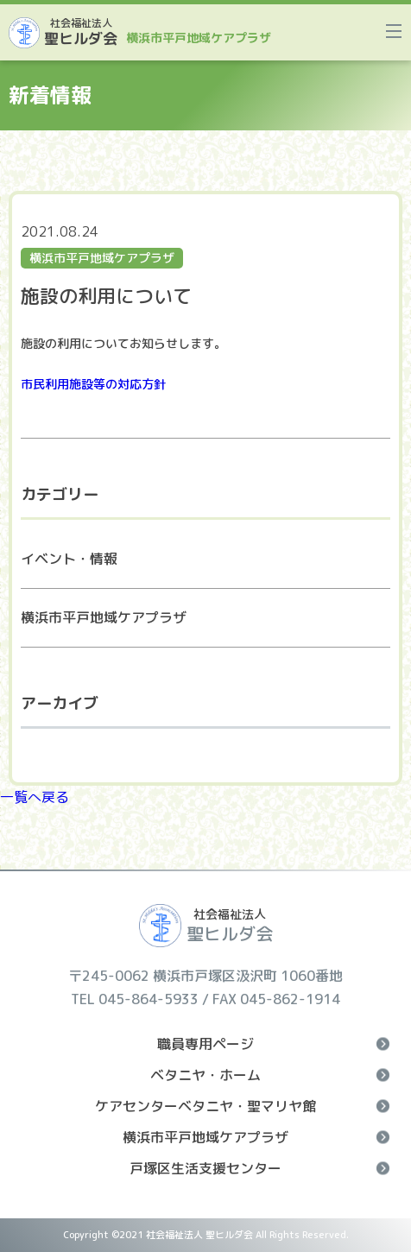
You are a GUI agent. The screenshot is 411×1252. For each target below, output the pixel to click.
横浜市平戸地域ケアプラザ (104, 617)
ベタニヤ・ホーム (269, 1074)
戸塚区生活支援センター (259, 1168)
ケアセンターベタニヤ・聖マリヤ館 (242, 1106)
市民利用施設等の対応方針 (93, 384)
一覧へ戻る (34, 796)
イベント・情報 (69, 558)
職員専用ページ (273, 1043)
